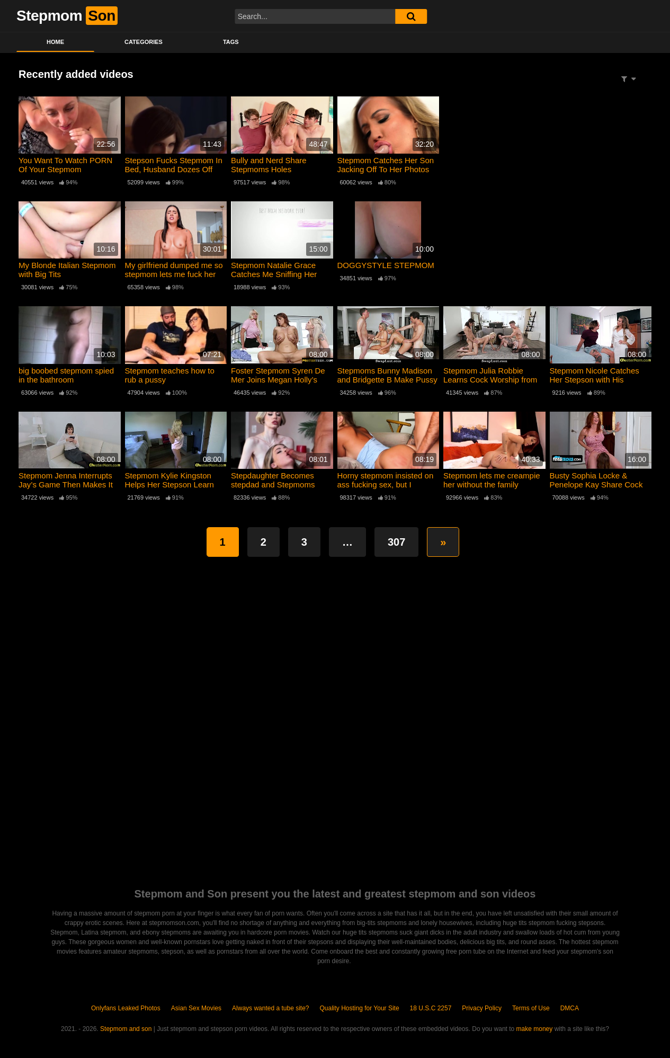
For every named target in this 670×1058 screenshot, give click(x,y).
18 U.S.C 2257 (431, 1008)
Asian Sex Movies (196, 1008)
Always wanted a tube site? (270, 1008)
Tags (231, 42)
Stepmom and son (125, 1029)
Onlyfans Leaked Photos (125, 1008)
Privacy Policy (482, 1008)
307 (396, 542)
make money (534, 1029)
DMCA (569, 1008)
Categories (143, 42)
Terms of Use (531, 1008)
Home (55, 42)
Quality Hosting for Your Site (359, 1008)
